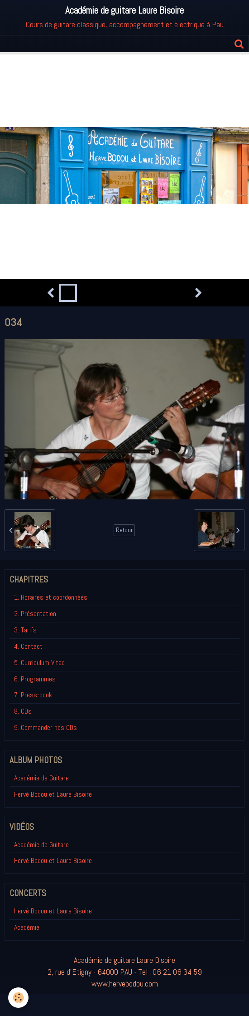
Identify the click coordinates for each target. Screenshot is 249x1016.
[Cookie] (18, 997)
